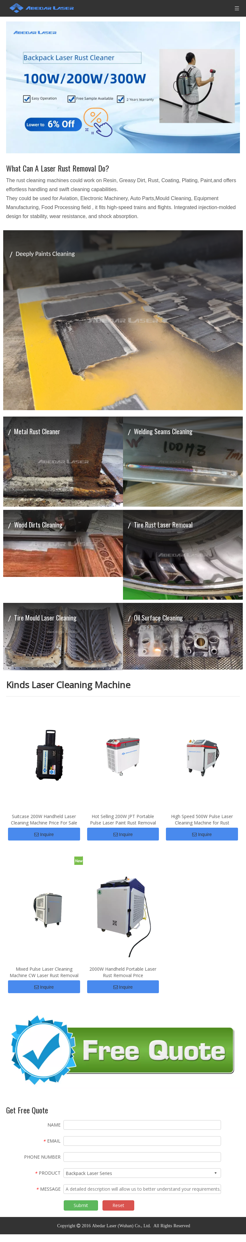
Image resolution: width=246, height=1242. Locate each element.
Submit (81, 1213)
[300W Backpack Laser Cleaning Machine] (123, 87)
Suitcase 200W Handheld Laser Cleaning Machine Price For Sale (44, 823)
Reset (118, 1213)
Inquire (44, 838)
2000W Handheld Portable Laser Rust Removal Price (122, 980)
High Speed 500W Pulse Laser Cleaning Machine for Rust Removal (202, 823)
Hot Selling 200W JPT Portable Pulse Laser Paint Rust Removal (123, 823)
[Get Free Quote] (123, 1058)
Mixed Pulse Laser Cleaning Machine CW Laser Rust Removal (44, 980)
